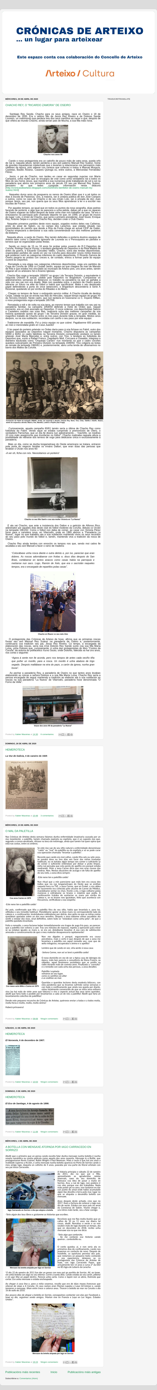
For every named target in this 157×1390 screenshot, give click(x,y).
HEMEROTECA (15, 749)
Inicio (54, 1372)
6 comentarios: (48, 734)
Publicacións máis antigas (84, 1372)
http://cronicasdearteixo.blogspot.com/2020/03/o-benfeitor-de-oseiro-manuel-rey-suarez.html (49, 189)
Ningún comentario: (50, 1019)
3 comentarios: (48, 816)
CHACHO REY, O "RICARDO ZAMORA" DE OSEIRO (38, 105)
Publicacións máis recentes (22, 1372)
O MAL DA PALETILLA (19, 831)
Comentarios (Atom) (28, 1378)
